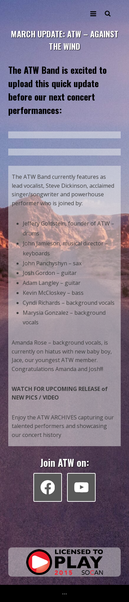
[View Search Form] (107, 14)
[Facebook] (47, 487)
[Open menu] (93, 13)
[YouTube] (81, 487)
